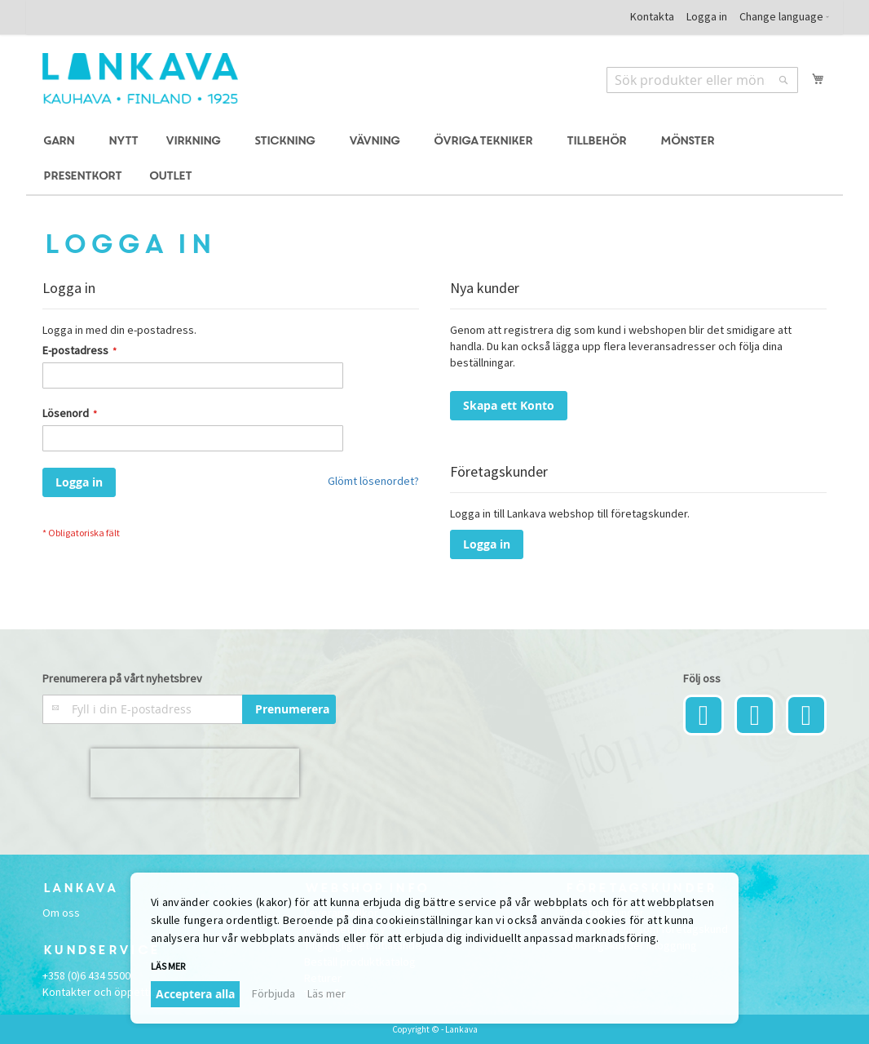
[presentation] (194, 773)
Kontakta (652, 16)
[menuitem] (61, 141)
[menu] (434, 159)
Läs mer (168, 966)
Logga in (706, 16)
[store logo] (140, 78)
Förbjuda (273, 993)
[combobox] (702, 80)
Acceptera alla (195, 994)
